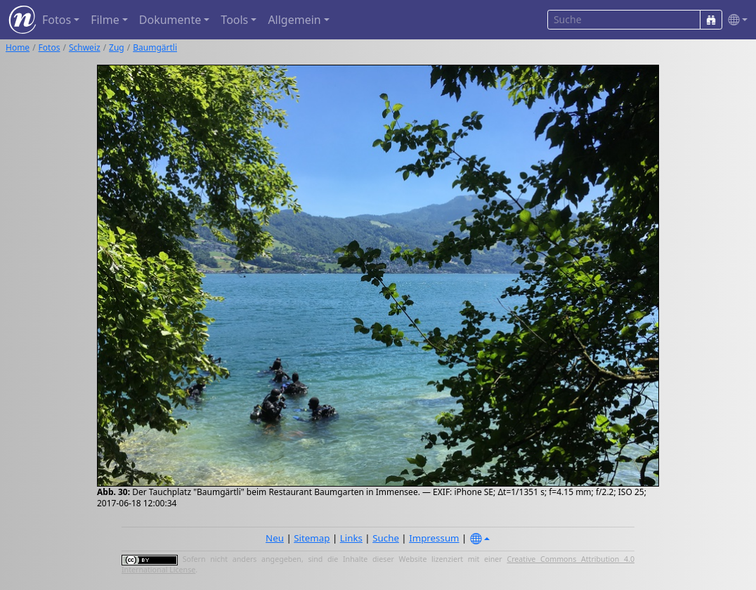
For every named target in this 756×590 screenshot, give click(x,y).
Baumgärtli (155, 47)
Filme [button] (105, 19)
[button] (735, 20)
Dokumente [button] (170, 19)
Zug (116, 47)
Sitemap (312, 538)
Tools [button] (234, 19)
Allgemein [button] (294, 19)
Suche (385, 538)
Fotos (49, 47)
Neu (275, 538)
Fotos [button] (56, 19)
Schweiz (84, 47)
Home (18, 47)
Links (351, 538)
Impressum (434, 538)
